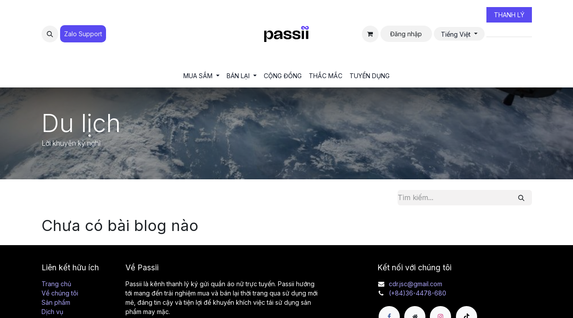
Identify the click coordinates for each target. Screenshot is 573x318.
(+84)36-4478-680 (417, 293)
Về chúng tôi (60, 293)
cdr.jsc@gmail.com (415, 284)
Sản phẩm (56, 302)
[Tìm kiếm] (521, 197)
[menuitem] (201, 76)
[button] (50, 34)
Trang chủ (56, 284)
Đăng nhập (406, 34)
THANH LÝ (509, 15)
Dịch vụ (52, 311)
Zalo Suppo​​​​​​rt (83, 34)
